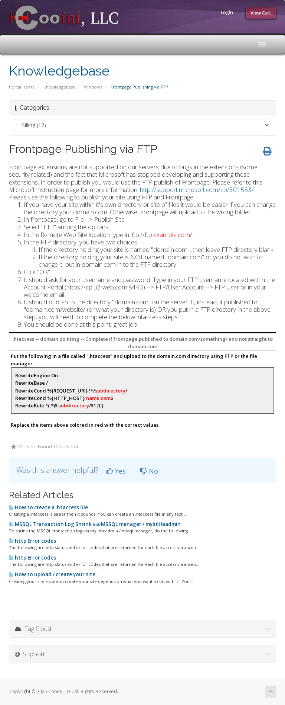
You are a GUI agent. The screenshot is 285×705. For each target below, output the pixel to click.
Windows (93, 87)
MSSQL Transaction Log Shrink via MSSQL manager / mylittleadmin (95, 524)
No (149, 471)
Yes (116, 471)
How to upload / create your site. (52, 574)
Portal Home (22, 87)
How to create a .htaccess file (48, 507)
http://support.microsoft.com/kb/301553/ (197, 189)
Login (226, 12)
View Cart (260, 13)
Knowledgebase (59, 87)
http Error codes (32, 541)
